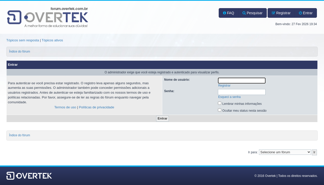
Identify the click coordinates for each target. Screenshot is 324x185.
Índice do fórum (19, 51)
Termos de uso (65, 107)
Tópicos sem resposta (22, 40)
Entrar (306, 13)
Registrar (281, 13)
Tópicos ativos (52, 40)
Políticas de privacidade (96, 107)
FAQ (228, 13)
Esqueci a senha (229, 97)
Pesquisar (252, 13)
